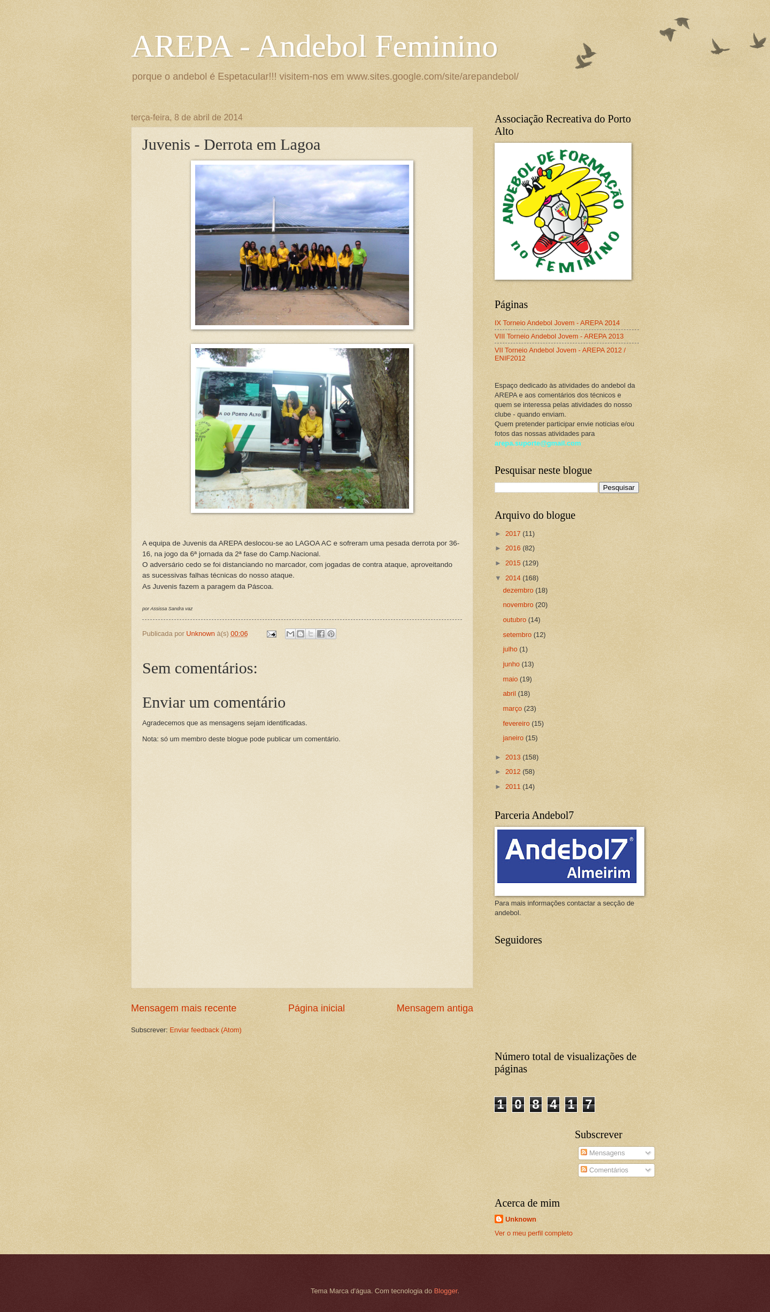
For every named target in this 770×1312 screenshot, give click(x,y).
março (513, 708)
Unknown (520, 1219)
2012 (513, 772)
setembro (518, 635)
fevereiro (517, 723)
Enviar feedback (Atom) (206, 1030)
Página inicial (316, 1008)
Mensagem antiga (435, 1008)
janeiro (514, 738)
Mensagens (603, 1153)
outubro (515, 620)
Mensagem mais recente (183, 1008)
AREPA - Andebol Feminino (314, 46)
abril (510, 693)
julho (511, 649)
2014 (513, 578)
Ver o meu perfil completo (534, 1233)
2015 (513, 563)
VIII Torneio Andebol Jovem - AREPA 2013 (559, 336)
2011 (513, 786)
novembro (519, 605)
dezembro (519, 590)
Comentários (604, 1170)
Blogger (446, 1291)
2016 (513, 548)
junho (512, 664)
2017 (513, 534)
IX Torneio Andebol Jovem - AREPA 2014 (557, 323)
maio (511, 679)
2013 (513, 757)
